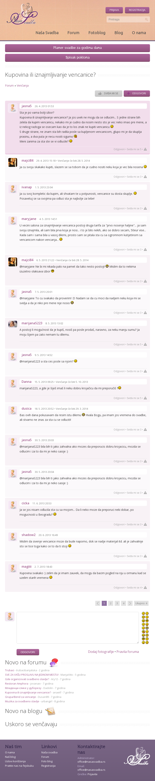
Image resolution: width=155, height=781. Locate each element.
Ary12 (54, 679)
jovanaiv (35, 683)
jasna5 (27, 106)
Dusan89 (43, 697)
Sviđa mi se (108, 93)
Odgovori (136, 93)
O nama (139, 32)
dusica (26, 408)
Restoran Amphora (17, 683)
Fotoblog (97, 32)
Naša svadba (49, 752)
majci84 (27, 160)
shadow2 (29, 535)
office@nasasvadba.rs (91, 761)
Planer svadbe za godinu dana (77, 48)
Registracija (137, 10)
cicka (25, 503)
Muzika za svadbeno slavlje (22, 701)
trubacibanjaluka (26, 670)
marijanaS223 (32, 323)
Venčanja (23, 85)
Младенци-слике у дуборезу (23, 688)
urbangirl (46, 701)
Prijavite (92, 774)
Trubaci (10, 670)
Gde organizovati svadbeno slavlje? (27, 679)
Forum (73, 32)
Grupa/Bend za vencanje (21, 697)
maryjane (29, 219)
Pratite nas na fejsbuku (19, 765)
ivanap (27, 187)
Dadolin (48, 688)
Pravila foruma (127, 651)
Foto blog (46, 761)
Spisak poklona (78, 57)
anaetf (57, 692)
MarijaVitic (67, 674)
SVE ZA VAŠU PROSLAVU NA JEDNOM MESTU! (32, 674)
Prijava (114, 10)
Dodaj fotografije (101, 651)
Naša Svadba (47, 32)
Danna (26, 381)
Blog (118, 32)
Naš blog (10, 757)
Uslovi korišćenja (15, 761)
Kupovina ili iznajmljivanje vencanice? (28, 692)
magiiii (26, 566)
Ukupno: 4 (141, 603)
